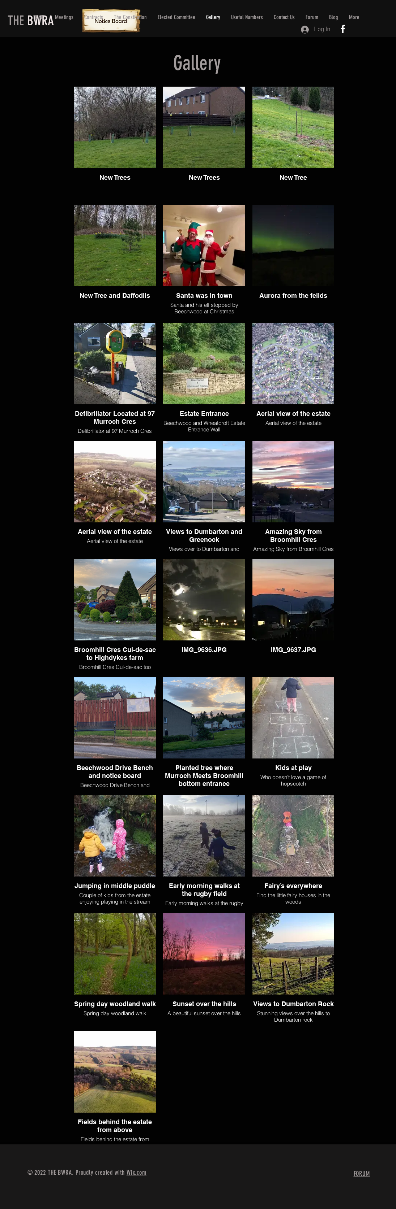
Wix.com (136, 1173)
